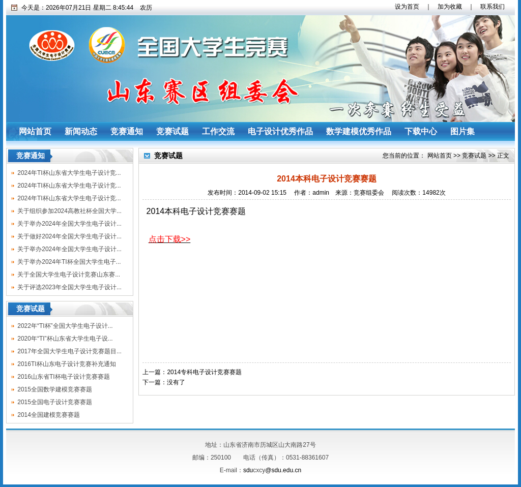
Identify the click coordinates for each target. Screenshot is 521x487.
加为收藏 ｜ (452, 6)
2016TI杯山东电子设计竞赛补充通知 (66, 364)
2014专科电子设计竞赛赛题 (204, 372)
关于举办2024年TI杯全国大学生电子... (69, 261)
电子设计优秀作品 (280, 131)
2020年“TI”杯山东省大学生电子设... (64, 338)
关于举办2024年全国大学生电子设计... (69, 223)
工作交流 (218, 131)
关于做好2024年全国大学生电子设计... (69, 236)
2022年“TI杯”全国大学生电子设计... (64, 325)
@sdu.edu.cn (283, 470)
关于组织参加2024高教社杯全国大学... (69, 211)
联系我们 (489, 6)
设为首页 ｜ (410, 6)
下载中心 (420, 131)
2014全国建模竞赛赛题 (48, 414)
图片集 (462, 131)
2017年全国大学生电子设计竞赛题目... (69, 351)
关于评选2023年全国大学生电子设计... (69, 287)
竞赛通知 (126, 131)
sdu (248, 470)
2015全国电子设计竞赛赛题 (54, 402)
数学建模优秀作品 (358, 131)
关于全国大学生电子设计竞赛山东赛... (68, 274)
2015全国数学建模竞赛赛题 (54, 389)
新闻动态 (81, 131)
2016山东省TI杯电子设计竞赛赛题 (63, 376)
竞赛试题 (172, 131)
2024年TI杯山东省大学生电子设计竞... (69, 172)
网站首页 (35, 131)
